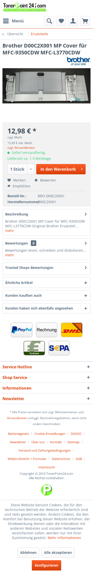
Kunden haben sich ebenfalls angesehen (39, 308)
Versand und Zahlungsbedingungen (45, 450)
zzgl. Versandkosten (21, 148)
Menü (13, 20)
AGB (79, 459)
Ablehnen (28, 552)
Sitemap (73, 442)
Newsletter (18, 442)
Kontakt (56, 442)
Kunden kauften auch (23, 295)
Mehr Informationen (64, 537)
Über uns (38, 442)
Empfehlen (19, 186)
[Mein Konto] (73, 21)
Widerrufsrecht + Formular (27, 459)
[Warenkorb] (85, 21)
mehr (9, 230)
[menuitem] (13, 21)
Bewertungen (16, 243)
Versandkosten (17, 418)
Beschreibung (16, 214)
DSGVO (76, 433)
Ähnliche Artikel (19, 282)
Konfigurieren (46, 565)
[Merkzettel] (61, 21)
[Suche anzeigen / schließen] (49, 21)
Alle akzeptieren (58, 552)
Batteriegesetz (18, 433)
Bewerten (45, 180)
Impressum (46, 467)
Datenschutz (61, 459)
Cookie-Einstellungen (50, 433)
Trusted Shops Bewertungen (29, 267)
